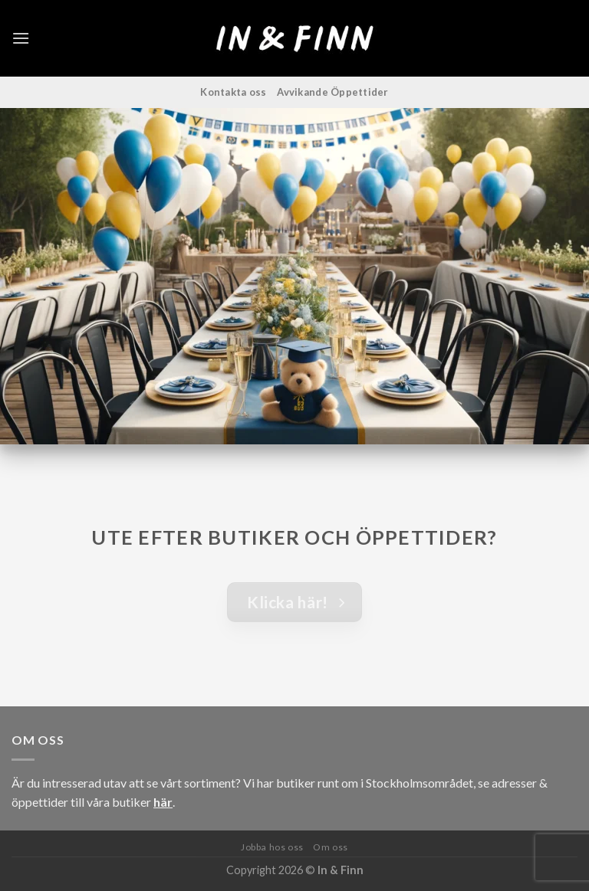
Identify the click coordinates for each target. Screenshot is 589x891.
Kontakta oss (233, 92)
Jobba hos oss (272, 847)
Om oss (330, 847)
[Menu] (21, 38)
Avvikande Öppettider (332, 92)
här (163, 801)
